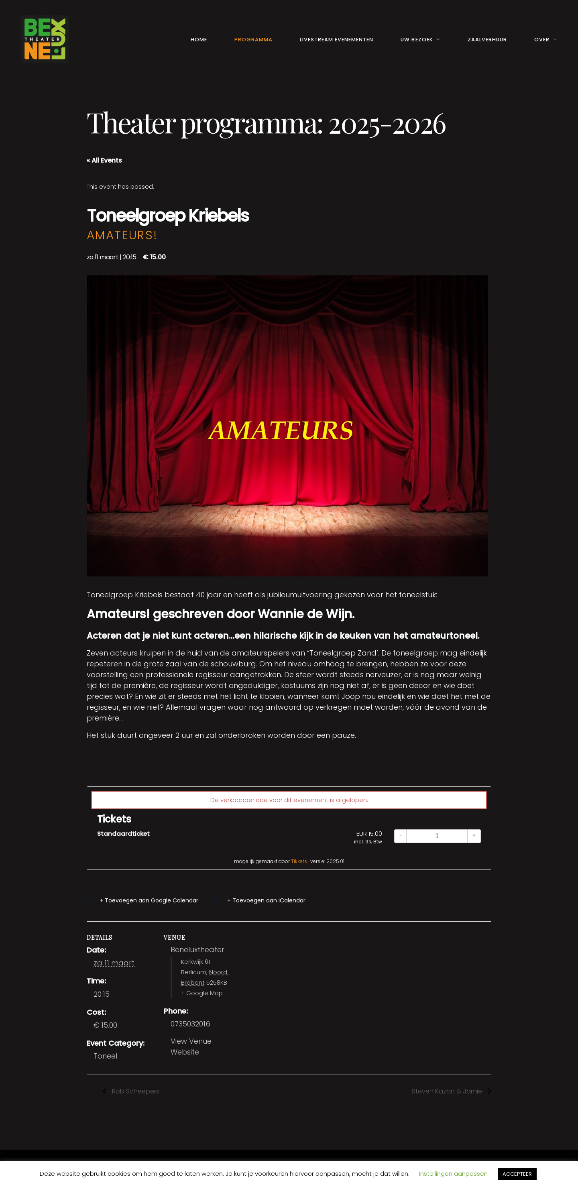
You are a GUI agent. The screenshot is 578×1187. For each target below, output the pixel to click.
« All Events (104, 160)
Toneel (105, 1056)
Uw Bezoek (417, 39)
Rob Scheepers (134, 1091)
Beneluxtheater (197, 950)
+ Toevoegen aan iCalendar (266, 900)
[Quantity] (437, 836)
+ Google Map (202, 993)
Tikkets (299, 861)
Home (199, 39)
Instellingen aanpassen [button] (453, 1173)
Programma (253, 39)
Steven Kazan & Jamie (448, 1091)
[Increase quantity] (474, 836)
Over (542, 39)
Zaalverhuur (487, 39)
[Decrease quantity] (400, 836)
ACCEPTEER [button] (517, 1174)
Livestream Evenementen (336, 39)
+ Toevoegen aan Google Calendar (149, 900)
